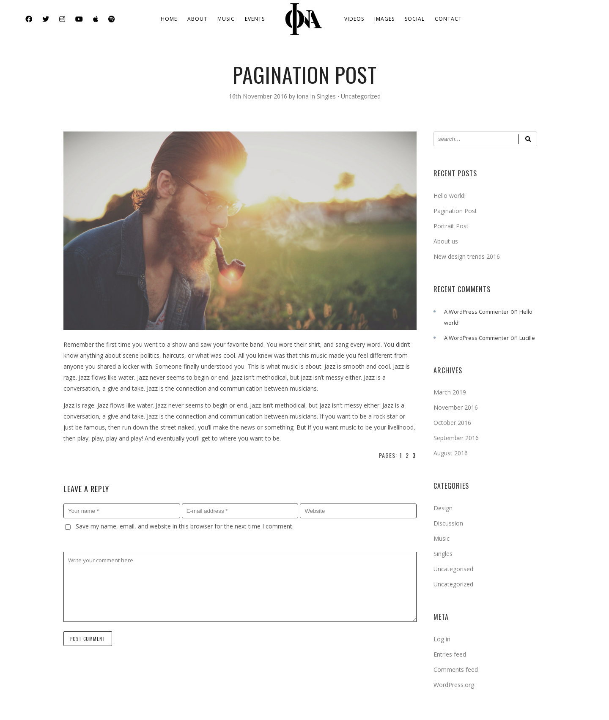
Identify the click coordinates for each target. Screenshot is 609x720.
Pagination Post (455, 211)
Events (255, 18)
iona (303, 96)
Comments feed (455, 669)
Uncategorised (453, 569)
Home (169, 18)
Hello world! (449, 196)
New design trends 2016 (466, 256)
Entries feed (449, 654)
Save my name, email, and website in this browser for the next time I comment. (185, 526)
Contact (448, 18)
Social (415, 18)
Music (226, 18)
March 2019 (449, 392)
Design (443, 508)
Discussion (448, 523)
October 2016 (452, 423)
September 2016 (456, 438)
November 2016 (455, 407)
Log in (441, 639)
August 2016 (450, 453)
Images (384, 18)
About (197, 18)
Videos (354, 18)
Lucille (527, 338)
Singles (326, 96)
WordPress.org (453, 685)
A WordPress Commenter (476, 311)
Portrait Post (451, 226)
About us (445, 241)
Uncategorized (361, 96)
